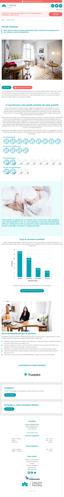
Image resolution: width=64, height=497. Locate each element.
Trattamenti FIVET (32, 469)
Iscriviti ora (9, 409)
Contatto (32, 463)
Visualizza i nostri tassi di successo (32, 290)
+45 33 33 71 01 (32, 429)
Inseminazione (32, 467)
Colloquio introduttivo (32, 465)
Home (3, 20)
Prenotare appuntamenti (22, 87)
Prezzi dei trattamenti (32, 461)
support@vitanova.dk (32, 432)
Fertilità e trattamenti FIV (32, 459)
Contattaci (7, 87)
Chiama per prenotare (55, 14)
